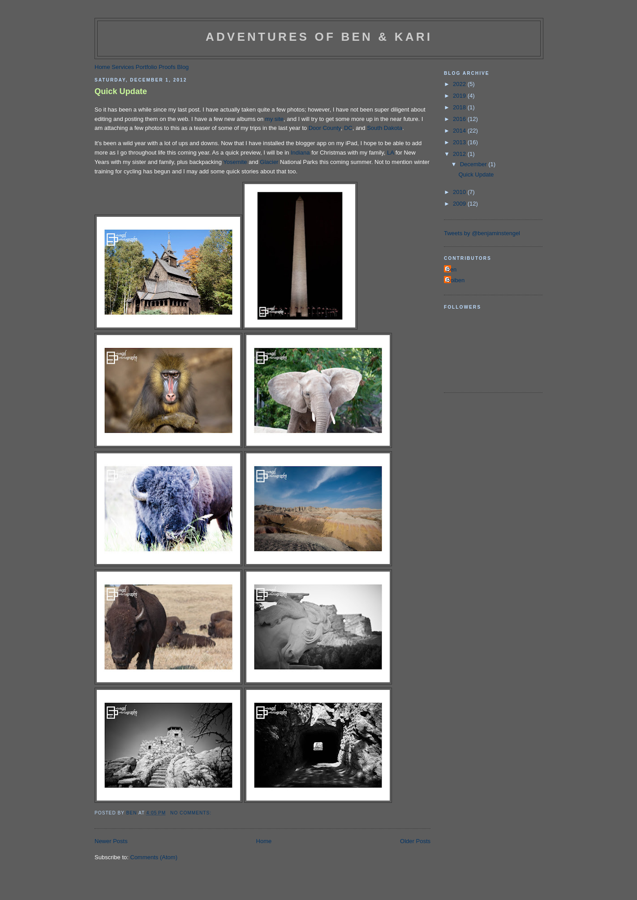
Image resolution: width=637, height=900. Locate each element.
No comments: (191, 812)
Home (102, 67)
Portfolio (146, 67)
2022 (460, 84)
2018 (460, 107)
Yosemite (235, 162)
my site (274, 119)
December (474, 164)
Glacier (269, 162)
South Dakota (384, 128)
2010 (460, 192)
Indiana (300, 152)
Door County (325, 128)
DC (348, 128)
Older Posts (415, 841)
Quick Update (121, 91)
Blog (183, 67)
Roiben (455, 280)
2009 (460, 203)
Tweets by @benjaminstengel (482, 233)
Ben (451, 269)
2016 (460, 119)
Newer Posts (111, 841)
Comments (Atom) (153, 857)
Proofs (167, 67)
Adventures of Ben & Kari (319, 36)
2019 (460, 95)
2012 (460, 154)
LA (390, 152)
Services (123, 67)
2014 (460, 130)
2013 (460, 142)
